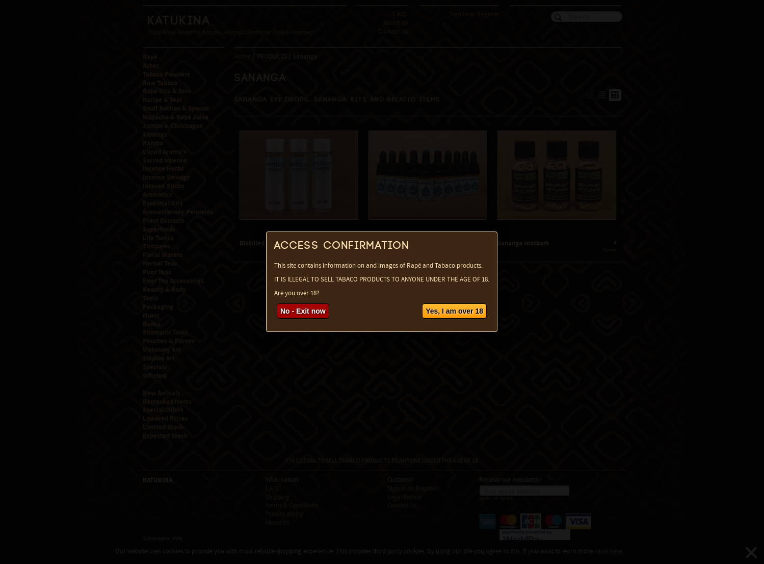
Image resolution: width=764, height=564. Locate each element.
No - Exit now (303, 311)
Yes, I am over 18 (454, 311)
